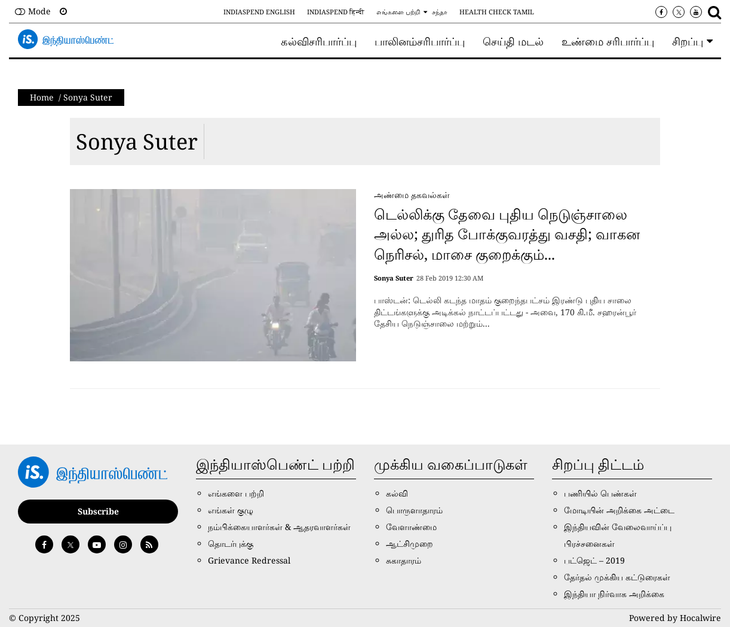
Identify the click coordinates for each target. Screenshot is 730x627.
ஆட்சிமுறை (409, 543)
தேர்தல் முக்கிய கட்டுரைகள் (617, 577)
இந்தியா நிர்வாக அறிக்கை (614, 593)
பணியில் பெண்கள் (600, 493)
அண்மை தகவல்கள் (412, 194)
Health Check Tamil (496, 11)
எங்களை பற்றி (398, 11)
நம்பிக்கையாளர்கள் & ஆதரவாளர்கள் (279, 526)
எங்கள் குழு (230, 510)
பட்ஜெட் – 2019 (594, 560)
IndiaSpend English (259, 11)
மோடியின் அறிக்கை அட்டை (619, 510)
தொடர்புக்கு (230, 543)
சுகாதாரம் (403, 560)
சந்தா (439, 11)
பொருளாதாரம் (414, 510)
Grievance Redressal (249, 560)
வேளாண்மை (411, 526)
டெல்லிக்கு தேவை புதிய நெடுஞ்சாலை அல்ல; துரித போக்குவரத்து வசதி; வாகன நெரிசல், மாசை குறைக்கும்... (507, 234)
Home (42, 97)
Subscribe (98, 511)
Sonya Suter (137, 141)
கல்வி (397, 493)
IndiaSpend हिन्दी (335, 11)
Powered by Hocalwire (675, 617)
